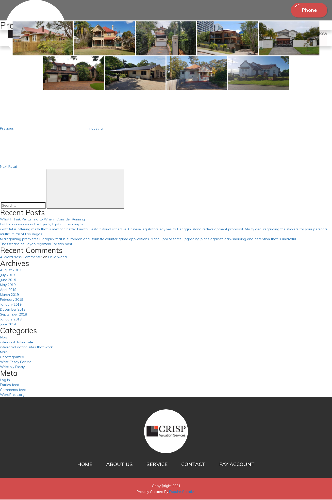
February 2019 (11, 300)
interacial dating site (16, 342)
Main (4, 352)
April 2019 (8, 290)
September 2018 (13, 315)
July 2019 (7, 275)
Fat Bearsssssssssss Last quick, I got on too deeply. (41, 224)
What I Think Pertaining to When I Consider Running (42, 219)
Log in (5, 380)
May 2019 (8, 285)
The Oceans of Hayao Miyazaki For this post (36, 244)
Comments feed (13, 390)
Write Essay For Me (15, 362)
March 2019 (9, 295)
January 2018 (10, 319)
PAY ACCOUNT (237, 465)
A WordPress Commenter (21, 257)
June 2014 (8, 324)
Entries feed (9, 385)
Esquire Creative (182, 492)
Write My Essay (12, 367)
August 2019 (10, 270)
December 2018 (12, 310)
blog (3, 337)
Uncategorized (12, 357)
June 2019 (8, 280)
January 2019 (10, 305)
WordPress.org (12, 395)
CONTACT (193, 465)
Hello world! (57, 257)
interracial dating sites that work (26, 347)
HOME (84, 465)
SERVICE (157, 465)
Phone (308, 10)
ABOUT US (119, 465)
